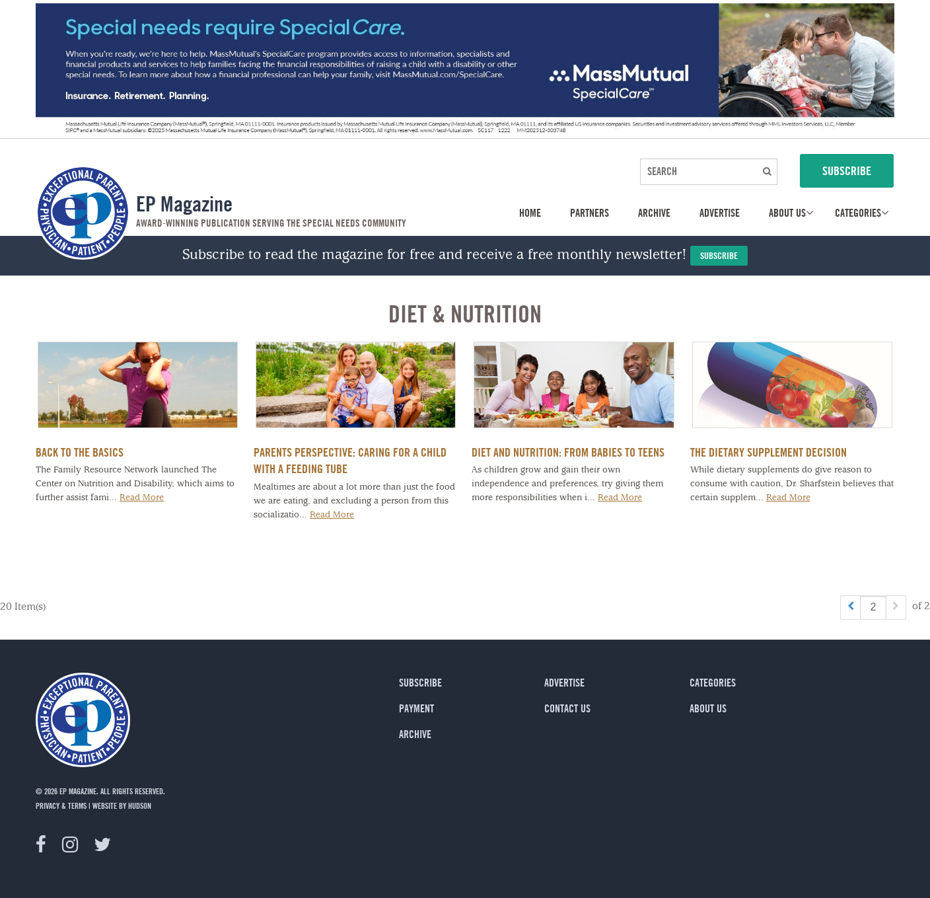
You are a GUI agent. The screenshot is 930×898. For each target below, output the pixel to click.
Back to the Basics (80, 452)
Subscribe (719, 255)
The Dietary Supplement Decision (768, 452)
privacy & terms (61, 805)
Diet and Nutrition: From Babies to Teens (568, 452)
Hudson (139, 805)
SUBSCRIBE (846, 170)
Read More (142, 498)
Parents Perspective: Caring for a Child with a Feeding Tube (350, 460)
